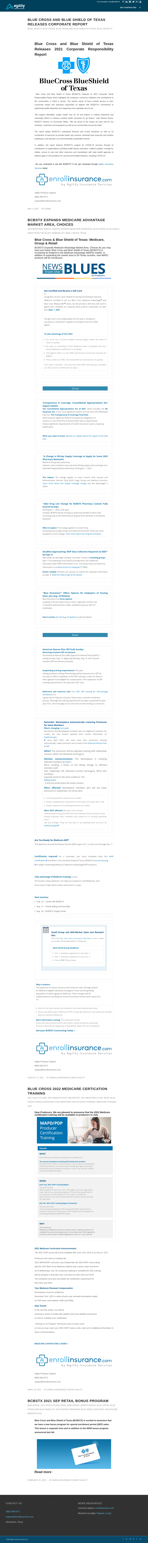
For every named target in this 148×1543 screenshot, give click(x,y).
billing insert (50, 780)
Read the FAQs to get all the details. (67, 575)
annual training (101, 860)
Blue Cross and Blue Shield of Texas (76, 29)
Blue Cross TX (104, 29)
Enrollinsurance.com (47, 1102)
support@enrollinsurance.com (20, 1517)
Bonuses (99, 1409)
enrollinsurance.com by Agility (67, 1078)
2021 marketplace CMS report (64, 1098)
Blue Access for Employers (69, 567)
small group (72, 233)
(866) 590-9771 (13, 1511)
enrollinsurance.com (104, 1508)
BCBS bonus (73, 1405)
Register (101, 1513)
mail (67, 761)
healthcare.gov (50, 737)
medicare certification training (78, 1102)
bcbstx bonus (88, 1405)
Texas (83, 233)
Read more (44, 1472)
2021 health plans (37, 1098)
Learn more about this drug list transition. (84, 534)
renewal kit (58, 233)
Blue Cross (49, 29)
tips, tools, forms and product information (75, 938)
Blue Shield (113, 229)
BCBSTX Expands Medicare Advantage (72, 229)
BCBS (30, 29)
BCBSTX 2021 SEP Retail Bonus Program (68, 1401)
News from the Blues (39, 233)
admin (48, 209)
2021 (63, 960)
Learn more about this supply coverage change (64, 483)
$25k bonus (33, 1405)
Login (108, 1513)
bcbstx (38, 29)
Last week (64, 728)
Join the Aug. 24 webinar (66, 617)
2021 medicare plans (92, 1098)
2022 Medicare (35, 229)
